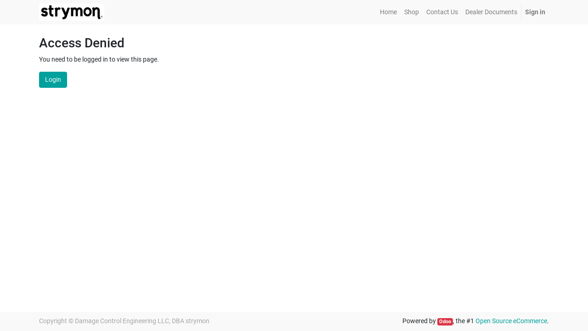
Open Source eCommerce (511, 321)
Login (53, 79)
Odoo (445, 322)
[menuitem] (388, 12)
